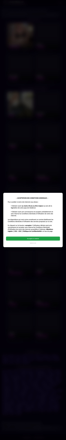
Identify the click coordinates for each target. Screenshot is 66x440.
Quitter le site (33, 243)
